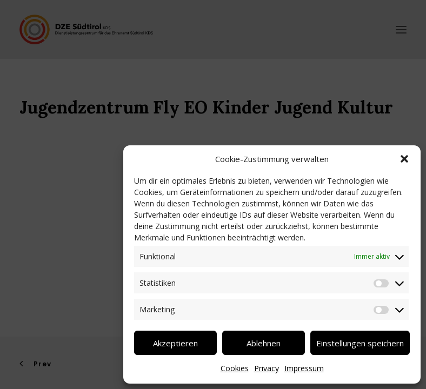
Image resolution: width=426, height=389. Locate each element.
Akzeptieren (175, 343)
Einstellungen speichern (360, 343)
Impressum (304, 368)
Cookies (235, 368)
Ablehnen (264, 343)
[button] (404, 158)
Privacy (266, 368)
